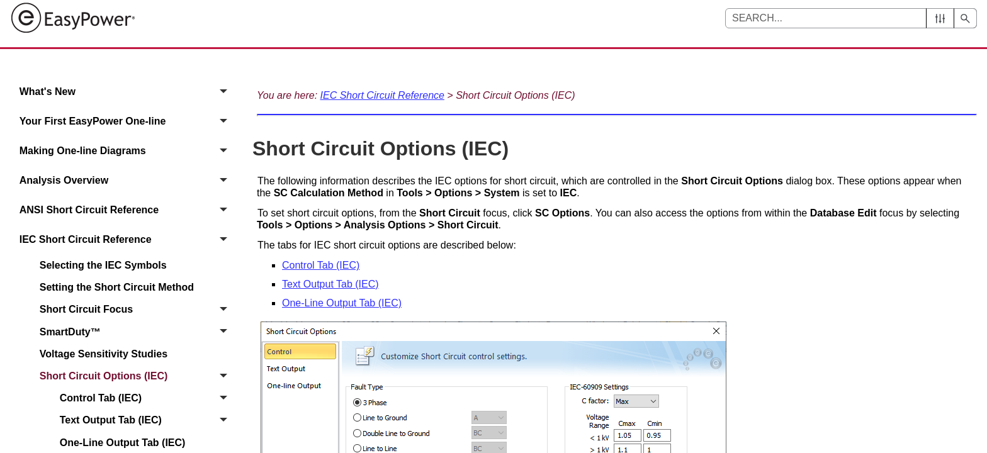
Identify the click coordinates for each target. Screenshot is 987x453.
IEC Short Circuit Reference (127, 239)
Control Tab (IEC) (147, 398)
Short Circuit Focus (137, 310)
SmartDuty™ (137, 332)
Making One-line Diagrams (127, 150)
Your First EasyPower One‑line (127, 121)
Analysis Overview (127, 180)
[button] (940, 18)
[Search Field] (851, 18)
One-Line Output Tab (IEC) (342, 303)
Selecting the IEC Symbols (103, 265)
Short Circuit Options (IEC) (137, 376)
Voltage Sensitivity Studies (103, 354)
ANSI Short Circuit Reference (127, 210)
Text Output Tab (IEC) (147, 421)
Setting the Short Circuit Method (117, 287)
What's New (127, 91)
